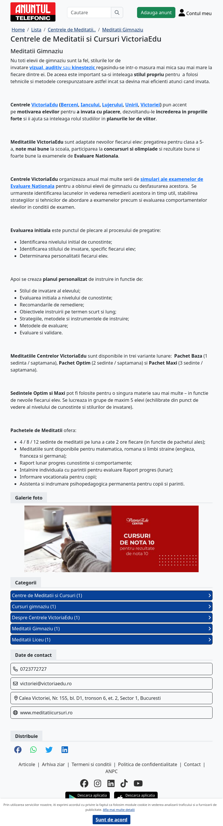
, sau (62, 67)
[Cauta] (117, 12)
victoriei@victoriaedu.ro (46, 683)
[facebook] (84, 783)
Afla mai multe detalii (118, 809)
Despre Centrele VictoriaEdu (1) (111, 617)
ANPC (111, 771)
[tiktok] (124, 783)
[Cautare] (89, 12)
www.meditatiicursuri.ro (46, 712)
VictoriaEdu (44, 104)
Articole (27, 764)
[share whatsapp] (33, 750)
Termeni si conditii (92, 764)
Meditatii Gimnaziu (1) (111, 628)
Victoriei (150, 104)
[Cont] (195, 12)
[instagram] (97, 783)
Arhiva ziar (53, 764)
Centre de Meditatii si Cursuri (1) (111, 595)
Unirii (131, 104)
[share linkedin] (65, 750)
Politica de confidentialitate (147, 764)
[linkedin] (111, 783)
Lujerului (112, 104)
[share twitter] (49, 750)
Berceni (69, 104)
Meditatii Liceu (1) (111, 639)
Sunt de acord (111, 819)
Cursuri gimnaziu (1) (111, 606)
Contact (192, 764)
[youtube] (138, 783)
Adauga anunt (156, 12)
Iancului (90, 104)
